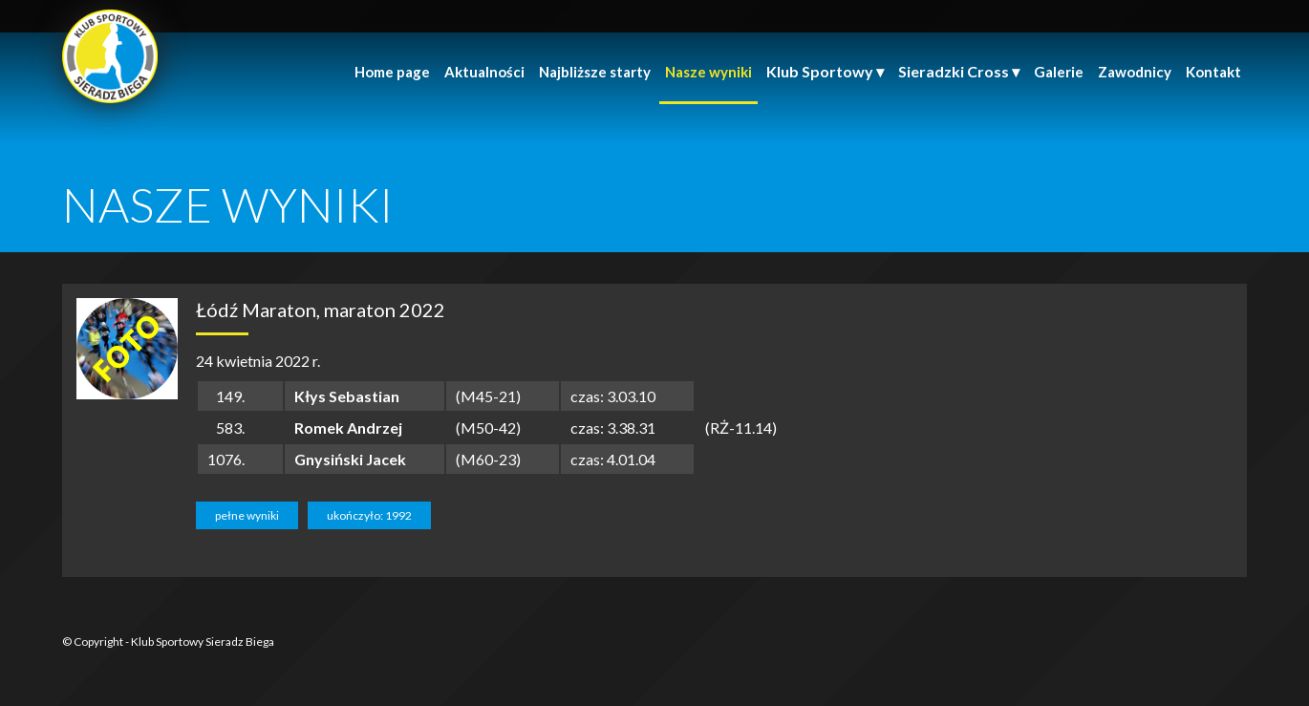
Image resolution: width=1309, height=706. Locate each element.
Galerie (1059, 71)
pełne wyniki (247, 515)
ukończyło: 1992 (369, 515)
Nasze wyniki (708, 71)
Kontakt (1213, 71)
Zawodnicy (1134, 71)
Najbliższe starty (595, 71)
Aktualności (484, 71)
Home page (392, 71)
